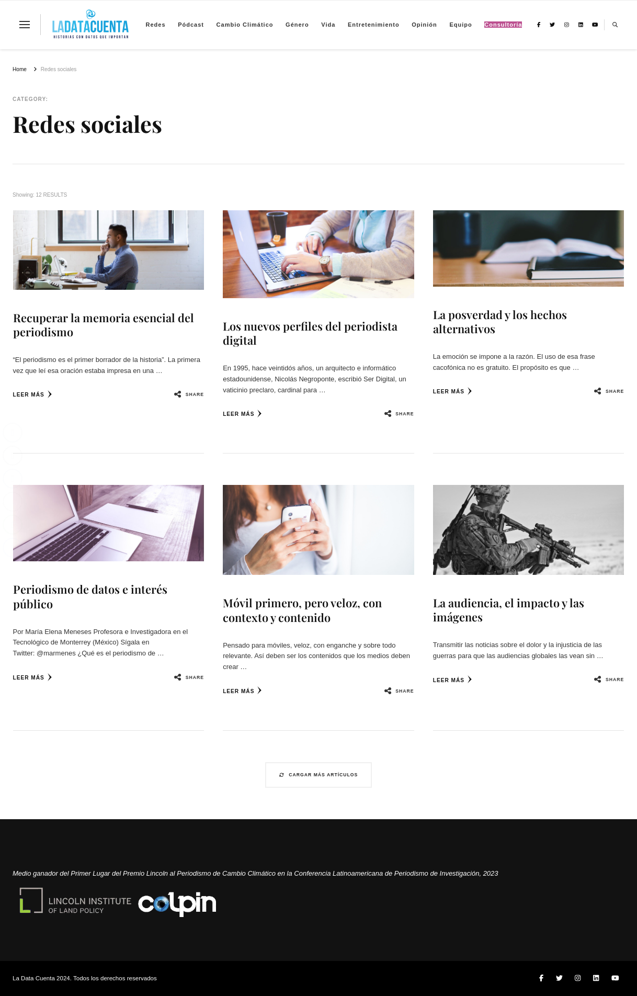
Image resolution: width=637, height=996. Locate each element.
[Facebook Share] (12, 433)
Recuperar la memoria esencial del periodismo (103, 324)
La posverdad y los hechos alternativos (500, 321)
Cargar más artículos (318, 774)
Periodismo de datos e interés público (90, 596)
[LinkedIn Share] (12, 479)
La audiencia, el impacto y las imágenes (508, 609)
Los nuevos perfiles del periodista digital (310, 333)
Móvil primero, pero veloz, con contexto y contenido (302, 609)
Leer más (32, 394)
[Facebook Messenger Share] (12, 548)
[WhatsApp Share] (12, 525)
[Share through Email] (12, 502)
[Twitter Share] (12, 456)
